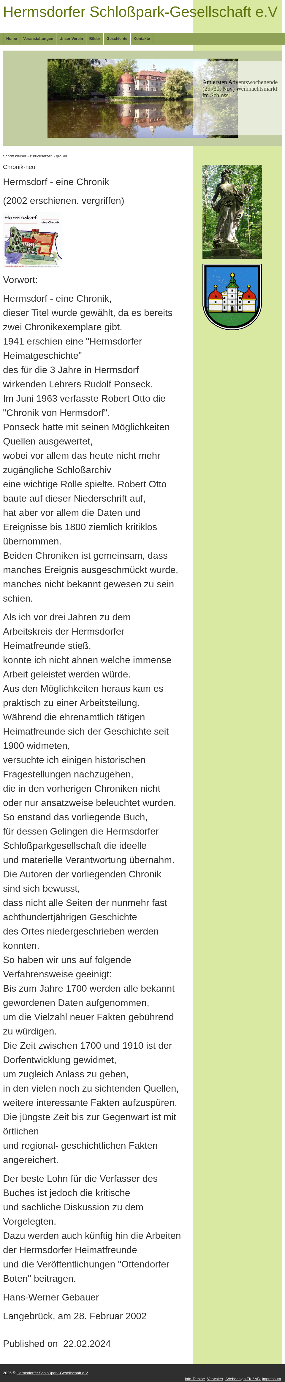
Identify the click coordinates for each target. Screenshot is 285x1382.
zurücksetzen (41, 156)
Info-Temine (195, 1379)
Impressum (271, 1379)
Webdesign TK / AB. (243, 1379)
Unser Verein (71, 38)
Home (11, 38)
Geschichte (117, 38)
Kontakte (142, 38)
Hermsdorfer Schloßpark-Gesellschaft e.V (140, 12)
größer (61, 156)
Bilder (94, 38)
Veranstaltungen (38, 38)
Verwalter (215, 1379)
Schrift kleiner (14, 156)
